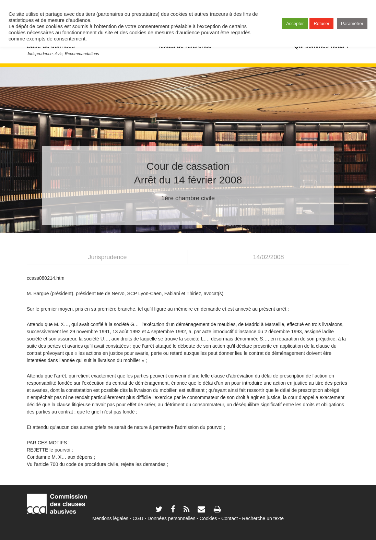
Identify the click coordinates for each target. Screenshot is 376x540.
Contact (229, 518)
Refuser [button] (321, 23)
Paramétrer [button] (352, 23)
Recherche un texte (263, 518)
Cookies (208, 518)
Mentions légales (110, 518)
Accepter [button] (295, 23)
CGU (138, 518)
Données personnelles (171, 518)
